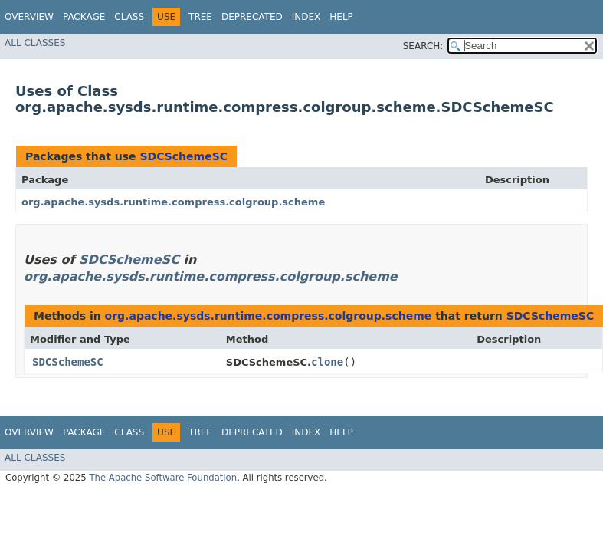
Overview (29, 17)
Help (341, 17)
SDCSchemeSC (183, 156)
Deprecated (252, 17)
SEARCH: (423, 46)
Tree (200, 17)
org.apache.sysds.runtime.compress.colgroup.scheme (173, 202)
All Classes (35, 43)
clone (327, 362)
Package (84, 17)
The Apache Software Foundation (163, 477)
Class (129, 17)
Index (306, 17)
